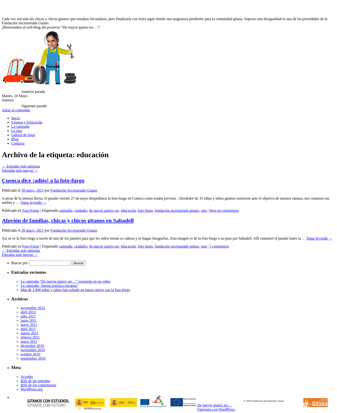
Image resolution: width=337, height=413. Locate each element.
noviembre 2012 (33, 308)
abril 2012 (28, 312)
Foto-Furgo (30, 210)
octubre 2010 (30, 354)
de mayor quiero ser (104, 210)
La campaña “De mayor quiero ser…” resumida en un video (65, 281)
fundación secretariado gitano (177, 210)
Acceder (27, 377)
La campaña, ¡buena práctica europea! (49, 286)
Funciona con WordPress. (216, 409)
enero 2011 (29, 342)
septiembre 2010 (33, 358)
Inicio (15, 118)
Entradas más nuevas (20, 170)
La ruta (16, 131)
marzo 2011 (29, 333)
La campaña (20, 126)
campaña (65, 210)
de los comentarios (38, 385)
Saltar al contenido (16, 110)
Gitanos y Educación (26, 122)
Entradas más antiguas (21, 166)
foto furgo (145, 210)
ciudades (80, 210)
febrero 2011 (30, 337)
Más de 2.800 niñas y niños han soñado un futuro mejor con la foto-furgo (75, 290)
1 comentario (219, 246)
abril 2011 (28, 329)
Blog (14, 139)
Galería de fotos (23, 135)
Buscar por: (20, 263)
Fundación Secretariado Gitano (74, 190)
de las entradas (35, 381)
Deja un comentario (224, 210)
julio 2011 (28, 316)
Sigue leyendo (34, 203)
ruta (204, 210)
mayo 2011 (29, 325)
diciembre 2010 (32, 346)
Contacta (18, 143)
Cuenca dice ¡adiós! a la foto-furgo (43, 180)
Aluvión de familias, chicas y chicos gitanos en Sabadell (68, 220)
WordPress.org (32, 389)
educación (128, 210)
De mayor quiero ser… (214, 405)
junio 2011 (29, 320)
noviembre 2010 (33, 350)
